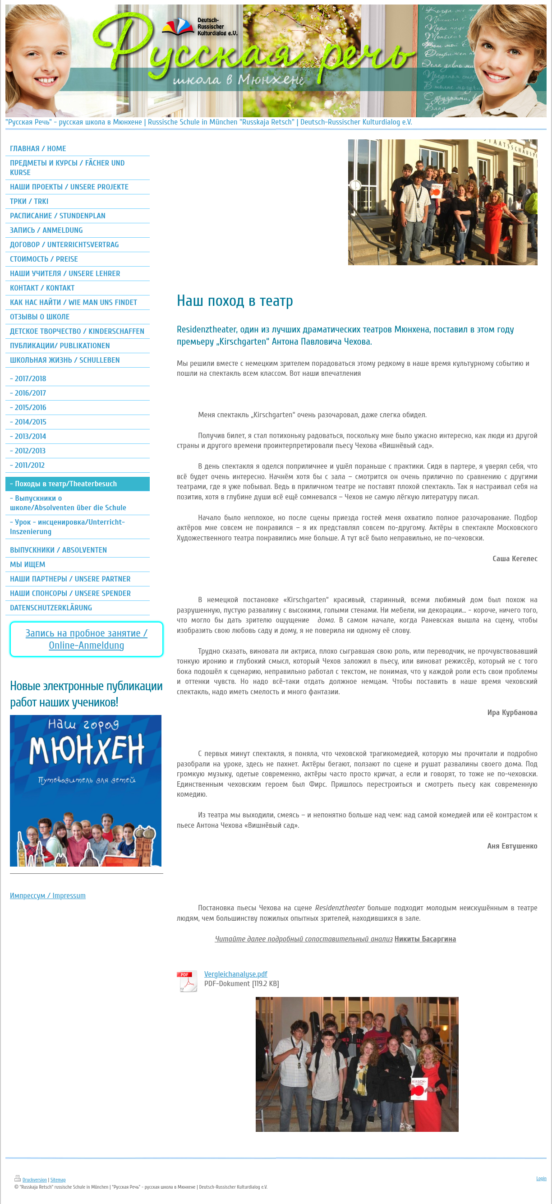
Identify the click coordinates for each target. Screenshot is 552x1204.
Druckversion (30, 1180)
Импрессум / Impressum (48, 895)
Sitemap (58, 1180)
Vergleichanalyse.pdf (235, 974)
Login (541, 1178)
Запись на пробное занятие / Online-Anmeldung (86, 639)
